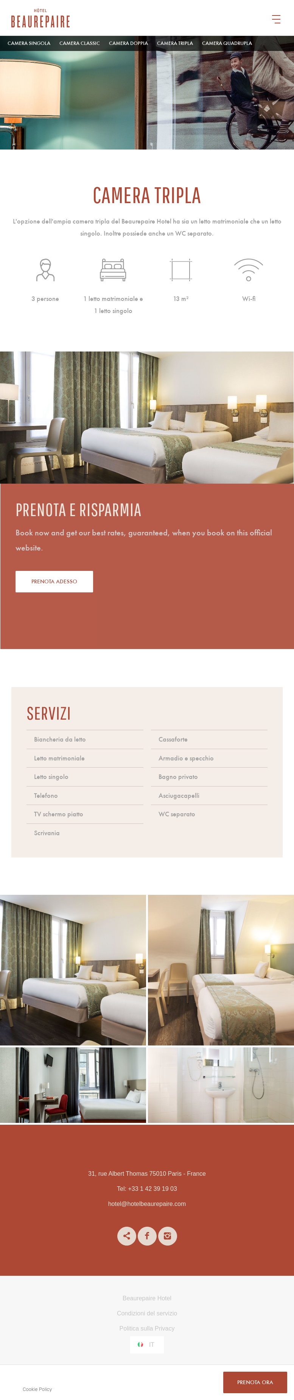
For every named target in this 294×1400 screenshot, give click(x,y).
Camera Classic (79, 43)
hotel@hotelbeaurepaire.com (147, 1204)
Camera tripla (175, 43)
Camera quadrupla (227, 43)
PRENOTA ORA (255, 1383)
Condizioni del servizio (147, 1313)
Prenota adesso (90, 582)
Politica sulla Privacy (147, 1328)
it (151, 1344)
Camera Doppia (128, 43)
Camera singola (29, 43)
